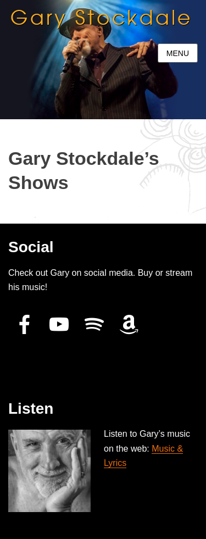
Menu (177, 53)
